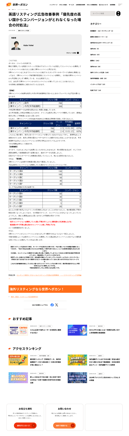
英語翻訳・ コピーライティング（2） (102, 31)
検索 (118, 13)
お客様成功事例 (80, 5)
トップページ (54, 5)
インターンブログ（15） (98, 84)
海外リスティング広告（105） (100, 72)
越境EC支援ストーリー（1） (99, 37)
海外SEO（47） (95, 55)
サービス (71, 5)
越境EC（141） (95, 61)
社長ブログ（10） (96, 90)
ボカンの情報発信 (92, 5)
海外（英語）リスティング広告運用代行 (24, 297)
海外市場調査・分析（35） (98, 78)
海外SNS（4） (95, 49)
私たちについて (103, 5)
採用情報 (112, 5)
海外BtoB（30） (95, 66)
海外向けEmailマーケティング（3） (101, 43)
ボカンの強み (63, 5)
